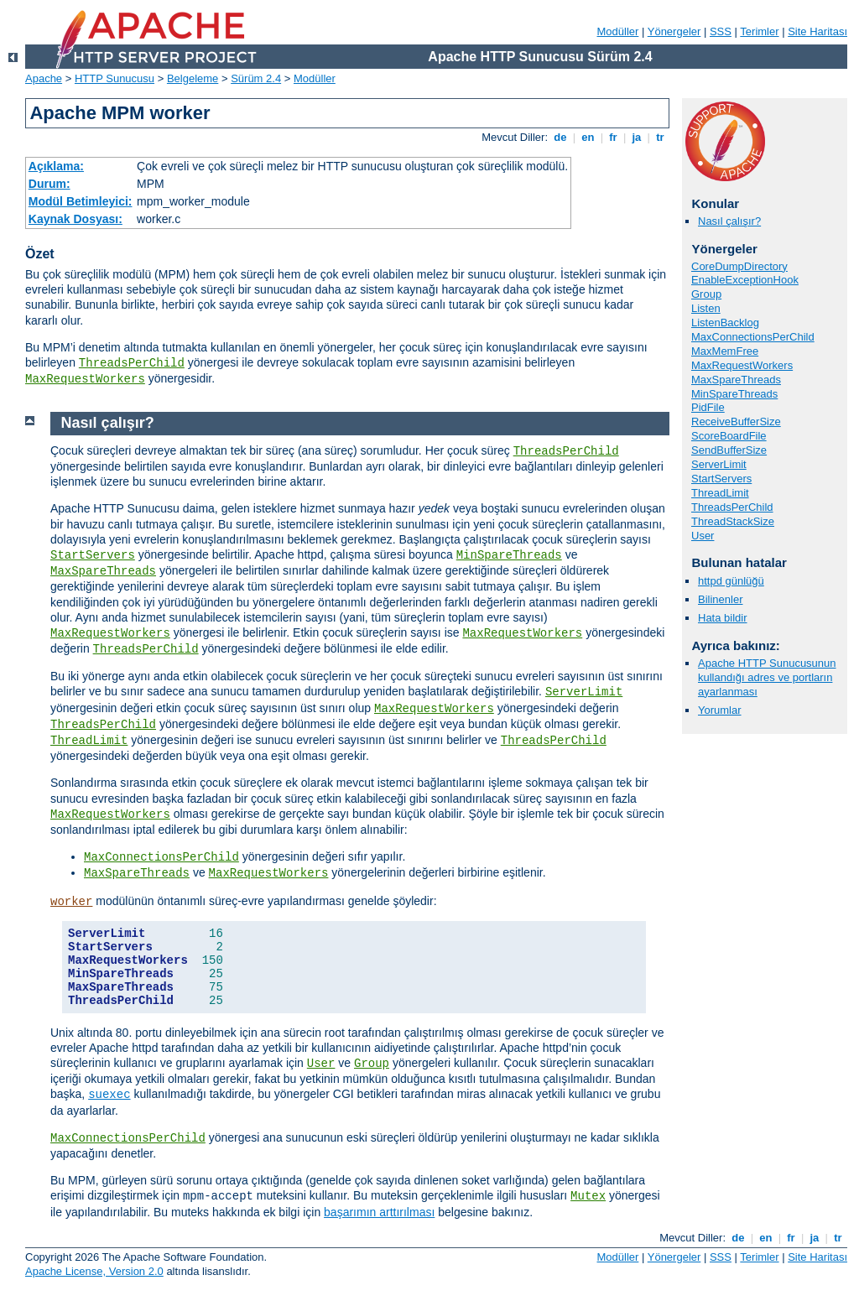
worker (71, 901)
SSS (720, 31)
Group (706, 294)
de (560, 137)
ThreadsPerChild (132, 363)
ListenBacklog (725, 322)
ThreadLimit (720, 493)
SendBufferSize (729, 450)
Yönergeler (674, 31)
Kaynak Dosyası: (75, 219)
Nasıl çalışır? (729, 221)
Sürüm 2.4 (256, 78)
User (702, 535)
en (588, 137)
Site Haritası (817, 31)
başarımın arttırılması (379, 1212)
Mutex (588, 1196)
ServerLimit (719, 464)
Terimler (759, 31)
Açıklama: (56, 166)
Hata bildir (722, 617)
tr (660, 137)
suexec (109, 1094)
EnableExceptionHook (745, 279)
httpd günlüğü (731, 581)
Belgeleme (192, 78)
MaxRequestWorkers (85, 379)
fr (614, 137)
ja (636, 137)
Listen (706, 308)
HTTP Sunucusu (114, 78)
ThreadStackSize (732, 521)
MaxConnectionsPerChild (753, 336)
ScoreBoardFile (729, 435)
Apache (43, 78)
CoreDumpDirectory (739, 266)
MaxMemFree (724, 351)
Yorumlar (720, 710)
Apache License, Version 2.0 (94, 1271)
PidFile (708, 407)
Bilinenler (720, 599)
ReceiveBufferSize (736, 421)
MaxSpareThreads (736, 379)
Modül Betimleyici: (81, 201)
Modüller (618, 31)
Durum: (49, 183)
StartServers (721, 478)
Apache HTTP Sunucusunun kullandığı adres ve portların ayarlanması (767, 677)
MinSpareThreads (734, 394)
